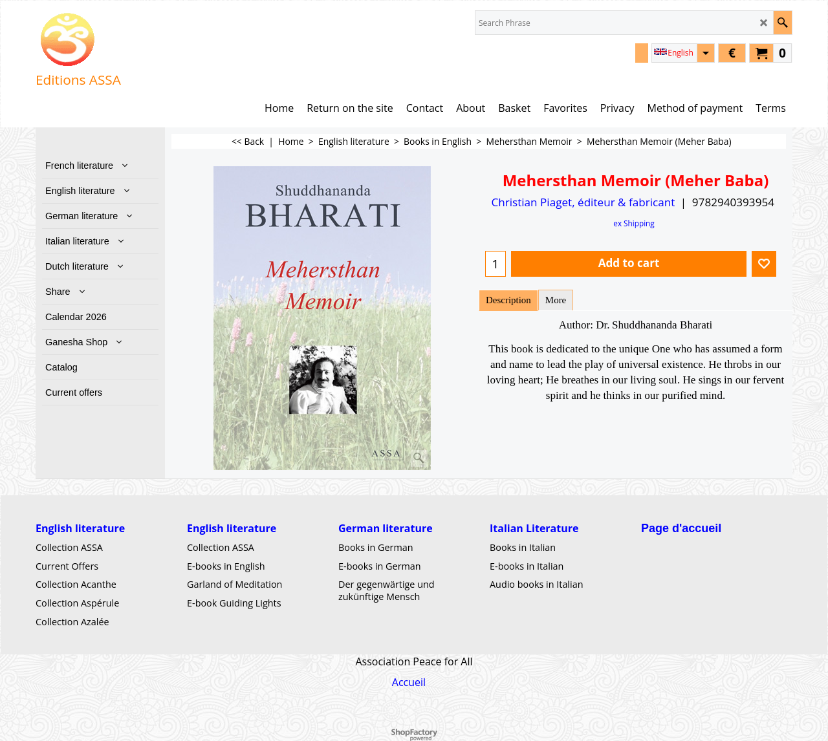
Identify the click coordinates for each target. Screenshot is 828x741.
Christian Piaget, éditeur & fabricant (583, 202)
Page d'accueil (681, 528)
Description (508, 300)
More (555, 300)
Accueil (409, 681)
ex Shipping (633, 223)
